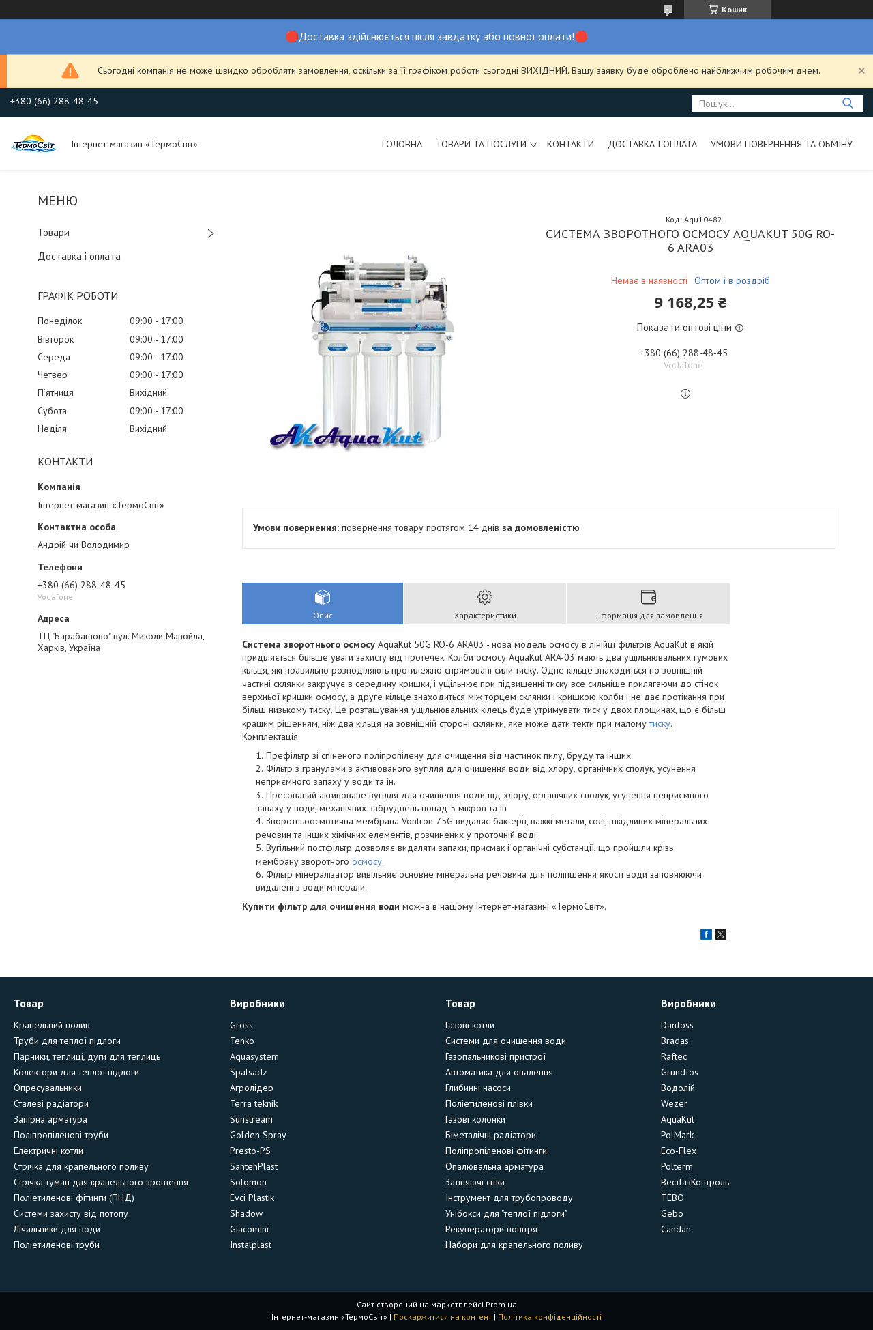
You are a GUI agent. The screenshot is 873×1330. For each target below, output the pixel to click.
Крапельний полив (52, 1025)
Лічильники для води (57, 1229)
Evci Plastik (252, 1197)
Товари (54, 232)
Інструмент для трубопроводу (509, 1197)
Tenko (242, 1041)
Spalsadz (248, 1072)
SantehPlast (254, 1166)
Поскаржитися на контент (443, 1317)
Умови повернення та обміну (782, 144)
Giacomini (249, 1229)
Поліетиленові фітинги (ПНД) (74, 1197)
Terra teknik (254, 1103)
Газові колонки (475, 1119)
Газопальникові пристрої (495, 1056)
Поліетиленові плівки (489, 1103)
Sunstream (251, 1119)
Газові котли (469, 1025)
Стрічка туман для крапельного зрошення (101, 1182)
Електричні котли (48, 1150)
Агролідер (251, 1088)
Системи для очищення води (505, 1041)
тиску (659, 723)
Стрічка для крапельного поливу (81, 1166)
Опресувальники (48, 1088)
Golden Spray (258, 1135)
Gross (241, 1025)
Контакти (570, 144)
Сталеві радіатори (51, 1103)
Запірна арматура (50, 1119)
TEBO (672, 1197)
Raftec (674, 1056)
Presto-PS (250, 1150)
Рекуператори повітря (491, 1229)
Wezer (674, 1103)
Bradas (675, 1041)
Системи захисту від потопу (71, 1213)
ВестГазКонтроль (695, 1182)
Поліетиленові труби (57, 1245)
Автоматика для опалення (499, 1072)
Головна (402, 144)
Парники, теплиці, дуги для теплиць (87, 1056)
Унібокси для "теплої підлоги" (506, 1213)
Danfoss (677, 1025)
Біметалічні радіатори (490, 1135)
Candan (676, 1229)
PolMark (677, 1135)
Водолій (678, 1088)
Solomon (248, 1182)
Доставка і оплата (652, 144)
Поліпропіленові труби (61, 1135)
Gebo (672, 1213)
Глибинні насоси (478, 1088)
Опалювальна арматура (494, 1166)
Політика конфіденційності (550, 1317)
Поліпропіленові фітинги (496, 1150)
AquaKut (677, 1119)
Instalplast (250, 1245)
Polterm (677, 1166)
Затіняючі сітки (475, 1182)
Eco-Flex (678, 1150)
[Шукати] (847, 103)
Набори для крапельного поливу (514, 1245)
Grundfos (679, 1072)
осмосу (367, 861)
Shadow (246, 1213)
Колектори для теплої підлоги (76, 1072)
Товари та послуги (481, 144)
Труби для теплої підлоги (67, 1041)
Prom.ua (501, 1304)
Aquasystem (254, 1056)
